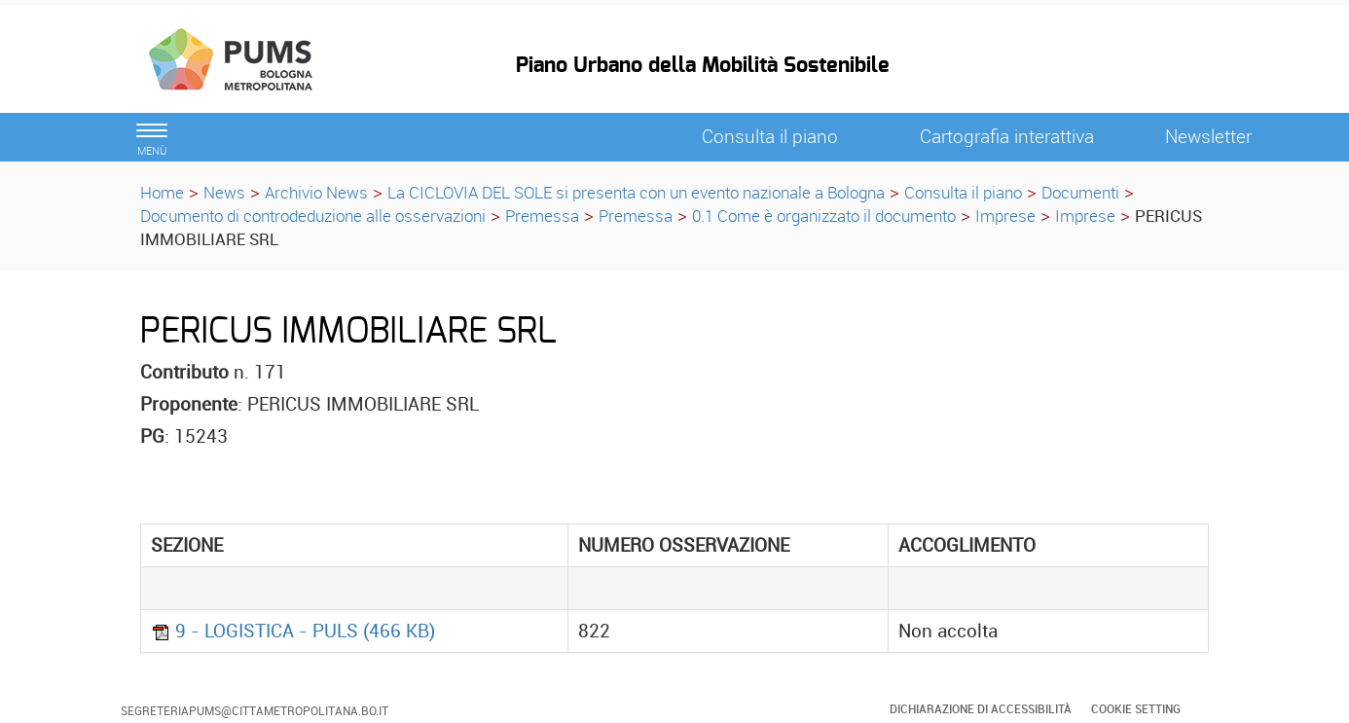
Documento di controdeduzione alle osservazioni (313, 215)
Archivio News (316, 192)
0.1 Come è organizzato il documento (824, 215)
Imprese (1005, 215)
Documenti (1080, 192)
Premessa (542, 215)
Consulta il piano (963, 192)
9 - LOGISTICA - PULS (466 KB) (293, 630)
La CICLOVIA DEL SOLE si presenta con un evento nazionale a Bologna (636, 192)
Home (162, 192)
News (224, 192)
